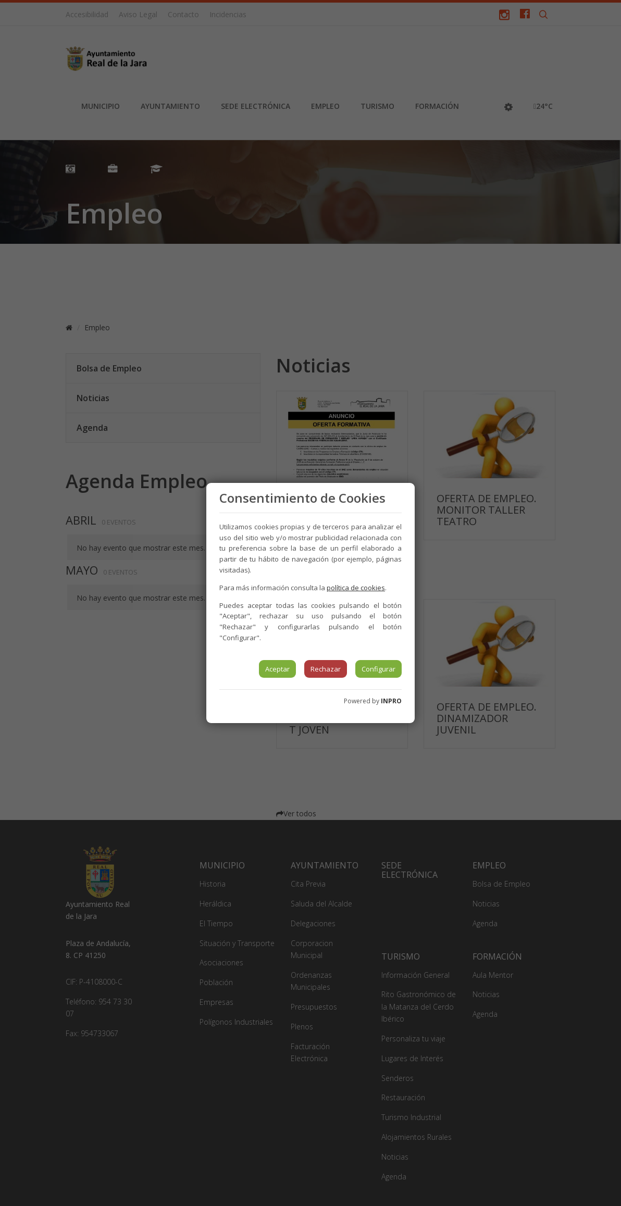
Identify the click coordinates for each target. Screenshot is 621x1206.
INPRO (391, 701)
